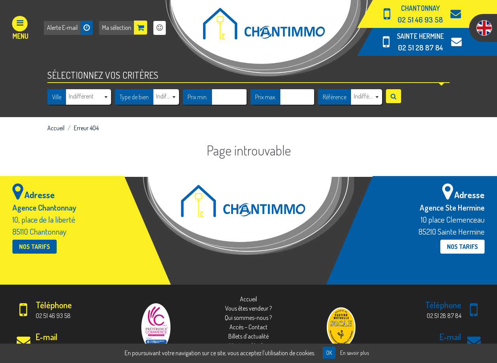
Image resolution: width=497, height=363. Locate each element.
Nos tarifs (34, 247)
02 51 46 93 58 (420, 19)
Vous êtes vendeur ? (248, 308)
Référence (334, 97)
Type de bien (134, 97)
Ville (56, 97)
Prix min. (198, 97)
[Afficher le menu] (20, 28)
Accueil (55, 128)
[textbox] (88, 96)
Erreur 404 (86, 128)
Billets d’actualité (248, 336)
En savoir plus (354, 352)
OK (329, 352)
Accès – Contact (248, 327)
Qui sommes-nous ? (248, 318)
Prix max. (265, 97)
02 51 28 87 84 (420, 47)
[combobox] (88, 96)
